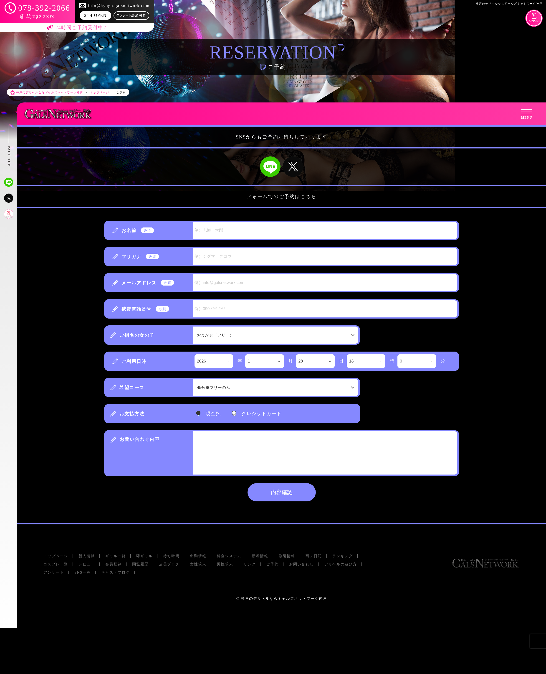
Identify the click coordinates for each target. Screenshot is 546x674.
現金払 (213, 413)
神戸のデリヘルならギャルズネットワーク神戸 (284, 598)
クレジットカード (262, 413)
